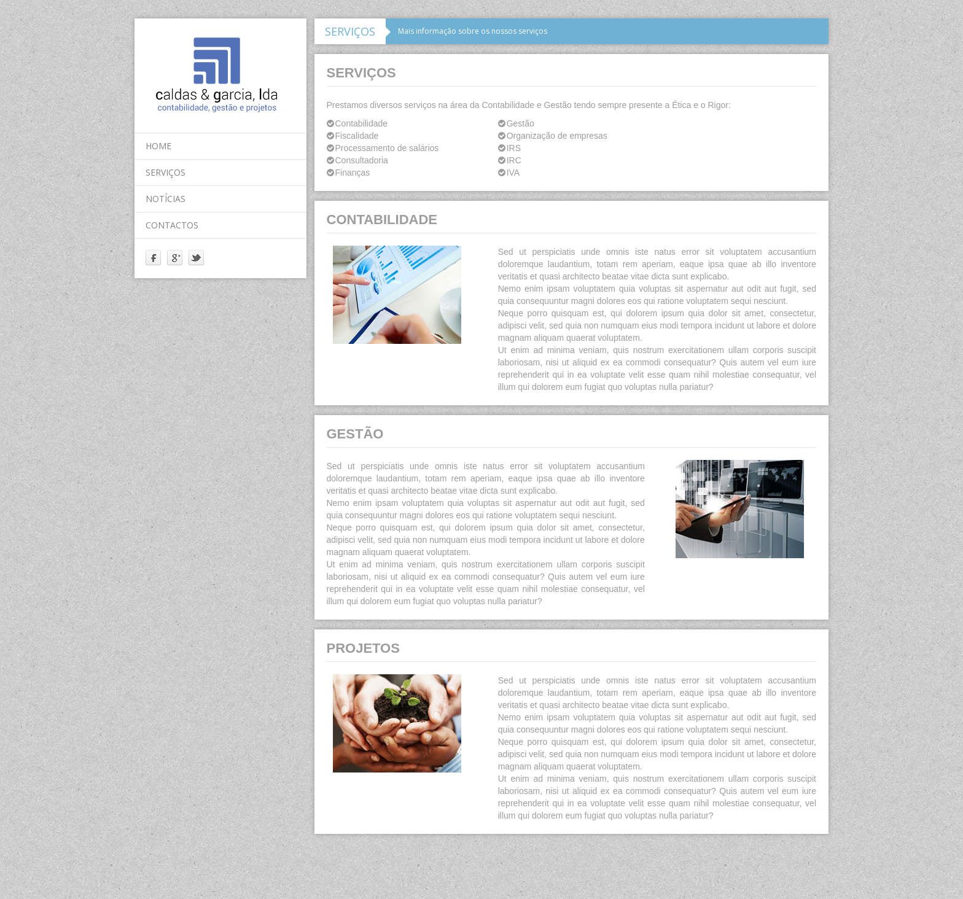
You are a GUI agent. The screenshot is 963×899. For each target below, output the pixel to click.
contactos (172, 225)
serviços (165, 172)
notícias (165, 198)
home (158, 146)
